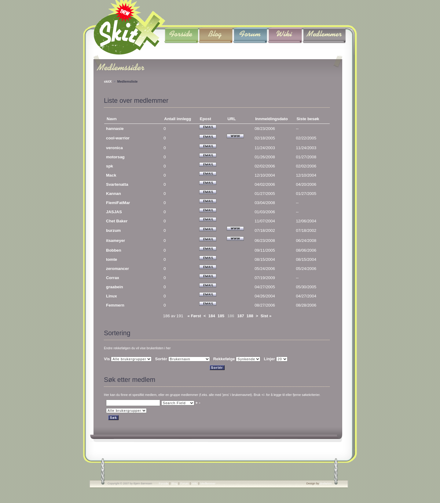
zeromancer (117, 268)
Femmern (115, 305)
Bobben (113, 250)
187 (240, 316)
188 (250, 316)
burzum (113, 230)
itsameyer (115, 240)
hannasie (115, 128)
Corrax (112, 277)
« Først (194, 316)
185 (221, 316)
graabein (114, 287)
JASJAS (114, 212)
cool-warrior (118, 138)
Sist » (266, 316)
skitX (108, 81)
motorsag (115, 157)
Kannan (113, 193)
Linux (111, 296)
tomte (111, 259)
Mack (111, 175)
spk (109, 166)
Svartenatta (117, 184)
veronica (114, 148)
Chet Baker (116, 221)
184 (211, 316)
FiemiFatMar (118, 202)
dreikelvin (326, 483)
